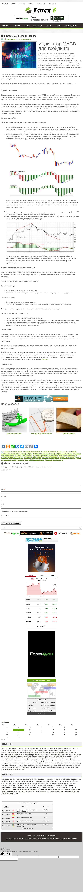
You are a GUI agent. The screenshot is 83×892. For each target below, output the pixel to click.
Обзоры (58, 25)
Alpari (13, 4)
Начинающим (37, 25)
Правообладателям (71, 25)
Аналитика (7, 25)
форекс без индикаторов (67, 458)
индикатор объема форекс (31, 451)
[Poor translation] (8, 856)
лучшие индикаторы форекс (68, 456)
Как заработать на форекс (46, 838)
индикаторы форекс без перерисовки (60, 454)
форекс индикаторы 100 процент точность (30, 460)
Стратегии (27, 25)
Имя (3, 492)
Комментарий (5, 470)
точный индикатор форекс (50, 458)
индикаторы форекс (25, 454)
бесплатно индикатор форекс (12, 451)
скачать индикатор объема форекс (12, 458)
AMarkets (22, 4)
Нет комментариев (25, 39)
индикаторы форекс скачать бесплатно (45, 456)
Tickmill (30, 4)
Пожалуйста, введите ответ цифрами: (14, 514)
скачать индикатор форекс (32, 458)
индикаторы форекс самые (23, 456)
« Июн (3, 742)
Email (3, 499)
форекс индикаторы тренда (54, 460)
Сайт (2, 507)
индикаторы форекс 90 (40, 454)
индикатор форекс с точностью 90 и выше (54, 451)
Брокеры (50, 25)
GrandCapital (41, 4)
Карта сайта (5, 30)
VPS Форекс (52, 4)
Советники (16, 25)
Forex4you (5, 4)
